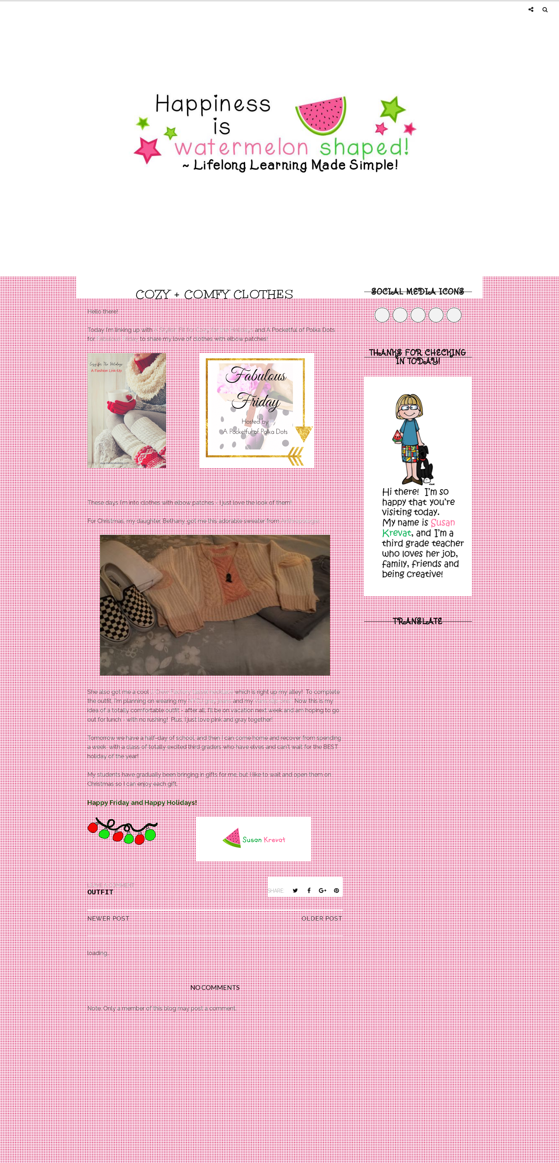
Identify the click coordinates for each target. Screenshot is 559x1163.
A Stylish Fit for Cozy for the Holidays (203, 329)
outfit (100, 892)
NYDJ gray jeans (210, 701)
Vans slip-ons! (273, 701)
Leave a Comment (110, 885)
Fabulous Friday (117, 338)
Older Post (322, 918)
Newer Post (108, 918)
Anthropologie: (300, 521)
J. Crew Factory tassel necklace (191, 692)
